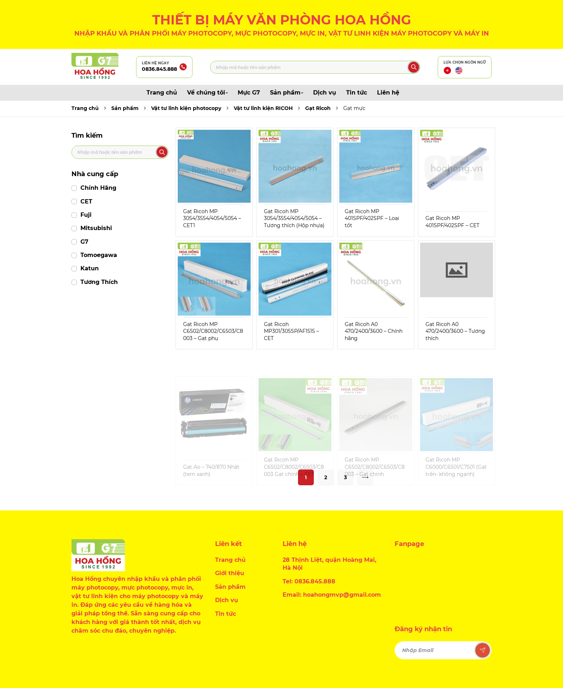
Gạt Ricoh (318, 108)
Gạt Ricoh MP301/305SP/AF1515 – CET (291, 331)
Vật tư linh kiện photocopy (186, 108)
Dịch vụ (324, 92)
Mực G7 (249, 92)
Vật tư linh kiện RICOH (263, 108)
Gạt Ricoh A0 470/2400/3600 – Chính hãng (374, 331)
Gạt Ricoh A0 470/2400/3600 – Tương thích (455, 331)
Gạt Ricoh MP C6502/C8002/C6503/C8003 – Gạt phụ (213, 331)
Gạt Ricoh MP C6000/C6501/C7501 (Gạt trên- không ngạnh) (456, 479)
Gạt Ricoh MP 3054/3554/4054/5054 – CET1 (212, 218)
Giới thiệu (229, 573)
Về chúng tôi (207, 92)
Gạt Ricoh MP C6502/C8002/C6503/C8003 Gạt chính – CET (294, 479)
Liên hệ (388, 92)
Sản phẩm (286, 92)
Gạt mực (354, 108)
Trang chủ (161, 92)
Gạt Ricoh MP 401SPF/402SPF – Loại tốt (372, 218)
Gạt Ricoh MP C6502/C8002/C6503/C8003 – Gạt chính (375, 479)
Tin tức (356, 92)
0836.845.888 (159, 69)
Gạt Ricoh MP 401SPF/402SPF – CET (452, 222)
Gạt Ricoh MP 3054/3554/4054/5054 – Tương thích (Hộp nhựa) (294, 218)
